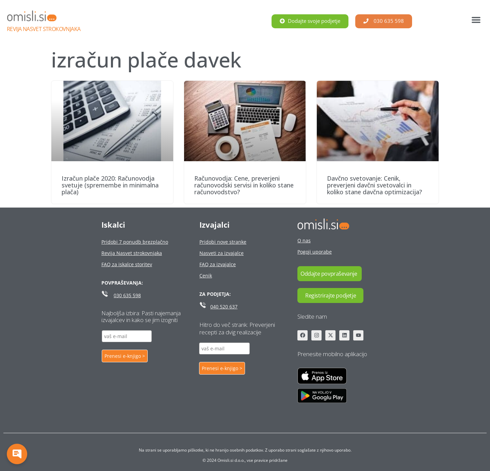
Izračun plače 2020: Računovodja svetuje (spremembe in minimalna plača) (110, 185)
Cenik (205, 275)
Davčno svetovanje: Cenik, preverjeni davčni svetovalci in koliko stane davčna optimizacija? (374, 185)
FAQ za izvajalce (217, 264)
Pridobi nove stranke (222, 242)
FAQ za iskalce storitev (126, 264)
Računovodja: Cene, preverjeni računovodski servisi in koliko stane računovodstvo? (244, 185)
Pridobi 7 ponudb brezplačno (134, 242)
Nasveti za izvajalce (221, 253)
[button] (476, 20)
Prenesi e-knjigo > (124, 356)
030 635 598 (127, 295)
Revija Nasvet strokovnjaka (43, 29)
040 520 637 (224, 306)
